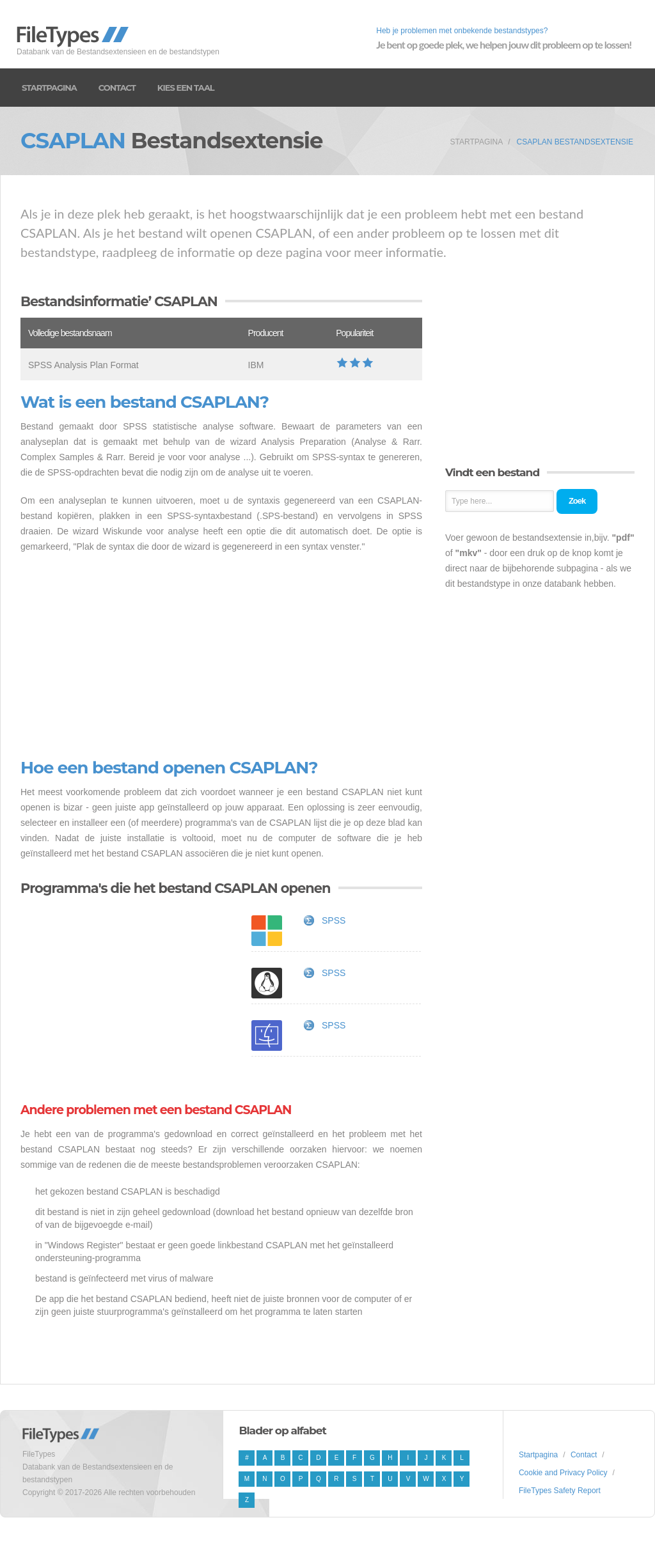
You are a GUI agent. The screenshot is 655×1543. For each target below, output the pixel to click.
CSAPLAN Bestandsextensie (574, 141)
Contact (117, 87)
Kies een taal (185, 87)
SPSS (333, 920)
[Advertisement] (221, 656)
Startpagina (49, 87)
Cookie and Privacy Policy (563, 1472)
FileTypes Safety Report (560, 1490)
